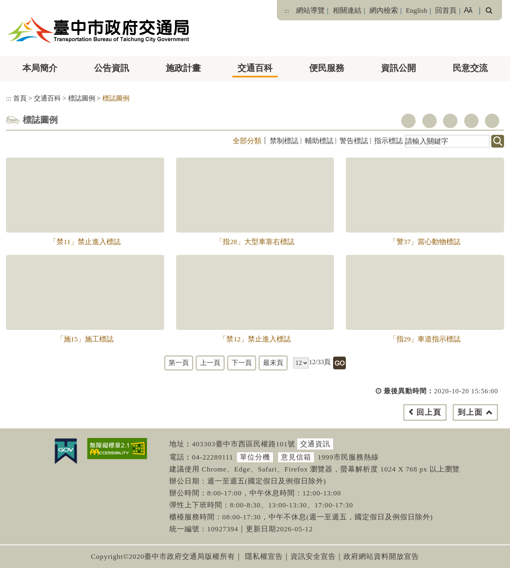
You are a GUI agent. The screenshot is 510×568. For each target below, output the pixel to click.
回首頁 (446, 10)
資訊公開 (398, 68)
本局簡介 (39, 68)
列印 (492, 121)
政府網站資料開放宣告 (381, 556)
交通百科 (255, 68)
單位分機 (255, 457)
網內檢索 (383, 10)
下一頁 (241, 363)
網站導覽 (310, 10)
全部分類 (247, 141)
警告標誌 (353, 141)
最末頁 (273, 363)
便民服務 (326, 68)
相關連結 (347, 10)
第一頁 (179, 363)
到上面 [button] (470, 412)
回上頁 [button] (428, 412)
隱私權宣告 (264, 556)
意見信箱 (296, 457)
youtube (450, 121)
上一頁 (210, 363)
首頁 (20, 98)
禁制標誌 (284, 141)
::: (286, 11)
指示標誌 (388, 141)
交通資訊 (315, 444)
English (417, 10)
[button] (272, 420)
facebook (408, 121)
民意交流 (470, 68)
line (471, 121)
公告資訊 (111, 68)
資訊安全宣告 (313, 556)
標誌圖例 (81, 98)
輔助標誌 (319, 141)
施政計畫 (183, 68)
